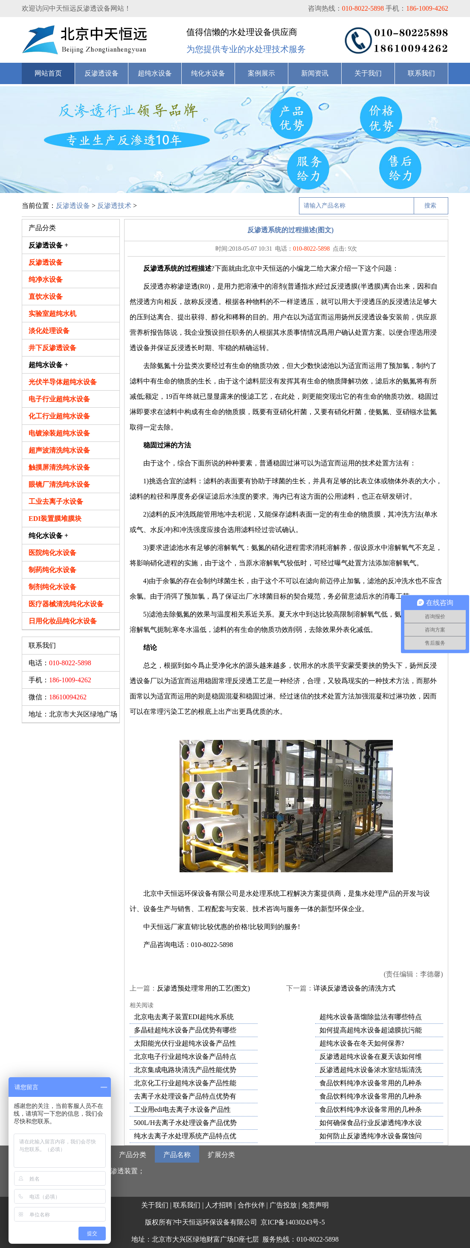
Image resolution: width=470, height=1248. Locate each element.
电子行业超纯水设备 (59, 399)
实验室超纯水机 (52, 313)
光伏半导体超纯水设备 (63, 382)
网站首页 (48, 73)
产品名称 (177, 1154)
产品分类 (132, 1154)
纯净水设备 (46, 279)
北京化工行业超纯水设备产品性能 (185, 1083)
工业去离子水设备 (56, 501)
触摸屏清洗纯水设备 (59, 467)
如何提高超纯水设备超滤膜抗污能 (370, 1030)
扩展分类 (221, 1154)
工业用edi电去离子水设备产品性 (182, 1109)
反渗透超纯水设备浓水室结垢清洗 (370, 1069)
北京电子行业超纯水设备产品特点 (185, 1056)
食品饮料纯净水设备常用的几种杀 (370, 1083)
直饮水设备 (46, 296)
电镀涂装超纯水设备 (59, 433)
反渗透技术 (114, 205)
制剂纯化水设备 (52, 586)
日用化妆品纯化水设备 (63, 621)
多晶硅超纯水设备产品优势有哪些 (185, 1030)
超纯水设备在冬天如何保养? (361, 1043)
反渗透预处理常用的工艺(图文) (203, 988)
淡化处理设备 (49, 330)
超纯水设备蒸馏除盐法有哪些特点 (370, 1016)
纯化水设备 (208, 73)
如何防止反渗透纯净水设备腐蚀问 (370, 1136)
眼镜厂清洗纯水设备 (59, 484)
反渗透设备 (101, 73)
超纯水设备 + (48, 364)
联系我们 (421, 73)
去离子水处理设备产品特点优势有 (185, 1096)
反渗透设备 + (48, 245)
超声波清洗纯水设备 (59, 450)
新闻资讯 (314, 73)
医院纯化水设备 (52, 552)
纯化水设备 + (48, 535)
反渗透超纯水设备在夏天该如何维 (370, 1056)
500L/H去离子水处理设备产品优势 (185, 1122)
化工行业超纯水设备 (59, 416)
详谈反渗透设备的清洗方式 (354, 988)
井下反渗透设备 (52, 347)
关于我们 (368, 73)
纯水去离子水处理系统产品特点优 (185, 1136)
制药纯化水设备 (52, 569)
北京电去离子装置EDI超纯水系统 (184, 1016)
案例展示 (261, 73)
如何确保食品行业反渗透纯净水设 (370, 1122)
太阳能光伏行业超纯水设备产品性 (185, 1043)
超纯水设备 (155, 73)
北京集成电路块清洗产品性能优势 (185, 1069)
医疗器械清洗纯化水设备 (66, 604)
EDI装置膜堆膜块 (55, 518)
